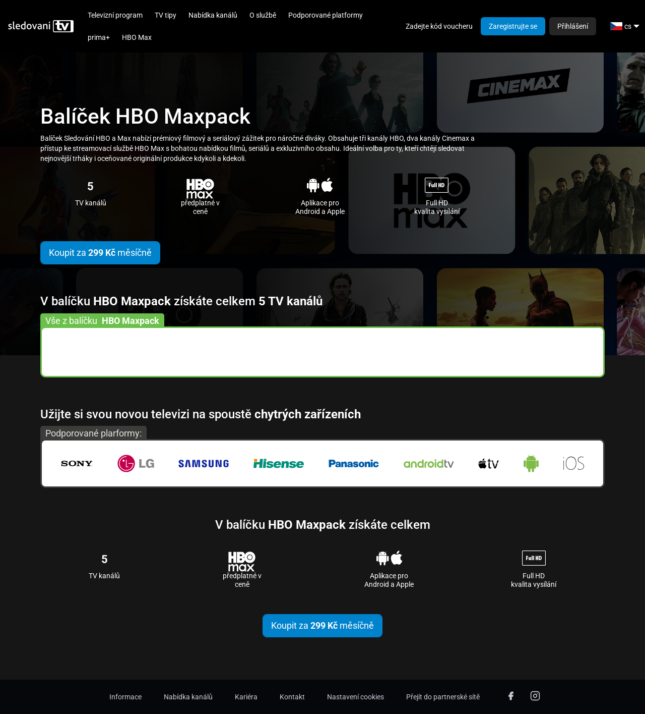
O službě (262, 15)
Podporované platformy (325, 15)
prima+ (99, 37)
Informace (125, 697)
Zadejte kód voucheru (439, 26)
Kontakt (292, 697)
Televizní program (115, 15)
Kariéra (246, 697)
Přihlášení (572, 26)
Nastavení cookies (355, 697)
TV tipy (165, 15)
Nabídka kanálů (212, 15)
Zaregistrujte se (513, 26)
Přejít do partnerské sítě (443, 697)
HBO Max (137, 37)
